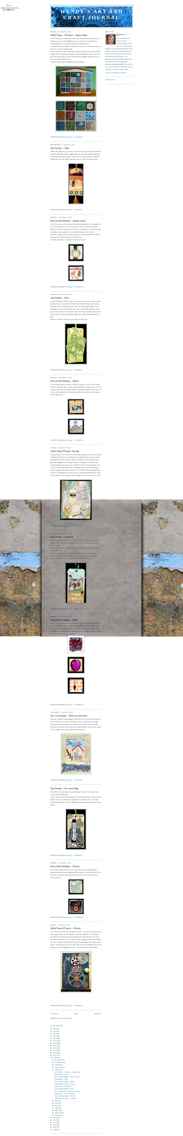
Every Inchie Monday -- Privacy (65, 866)
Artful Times (68, 455)
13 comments (78, 287)
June (56, 1103)
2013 (55, 1117)
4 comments (78, 609)
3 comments (78, 209)
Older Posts (97, 1013)
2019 (55, 1045)
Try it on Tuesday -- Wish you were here (68, 715)
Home (76, 1013)
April (57, 1108)
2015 (55, 1055)
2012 (55, 1120)
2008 (55, 1130)
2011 (55, 1122)
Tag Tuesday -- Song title (61, 537)
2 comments (78, 370)
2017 (55, 1050)
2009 (55, 1127)
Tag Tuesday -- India (59, 148)
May (56, 1105)
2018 (55, 1048)
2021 (55, 1041)
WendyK (122, 34)
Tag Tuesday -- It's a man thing (64, 788)
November (58, 1062)
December (58, 1060)
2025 (55, 1031)
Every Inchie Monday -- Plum (64, 620)
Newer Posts (54, 1013)
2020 (55, 1043)
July (56, 1101)
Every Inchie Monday (57, 227)
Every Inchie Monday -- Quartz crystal (68, 221)
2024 (55, 1034)
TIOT (52, 722)
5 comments (78, 780)
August (57, 1069)
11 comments (78, 440)
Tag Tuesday (69, 151)
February (58, 1113)
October (57, 1065)
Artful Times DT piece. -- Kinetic (65, 928)
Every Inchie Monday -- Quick (64, 381)
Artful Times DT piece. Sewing (64, 451)
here (99, 475)
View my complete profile (116, 73)
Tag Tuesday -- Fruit (59, 298)
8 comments (78, 137)
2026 (55, 1029)
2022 (55, 1038)
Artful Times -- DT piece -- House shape (68, 35)
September (58, 1067)
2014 (55, 1057)
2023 (55, 1036)
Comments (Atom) (65, 1018)
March (57, 1110)
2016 (55, 1053)
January (57, 1115)
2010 (55, 1125)
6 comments (78, 526)
